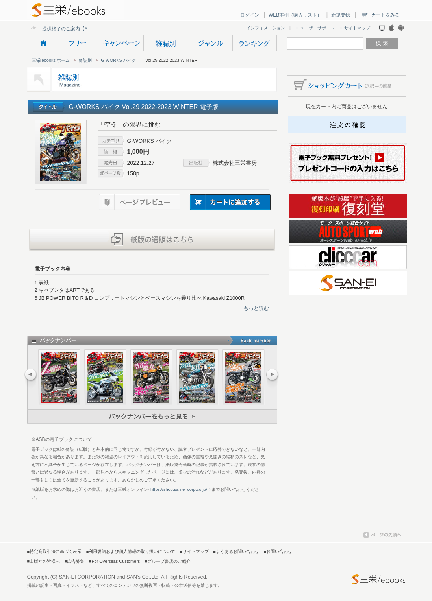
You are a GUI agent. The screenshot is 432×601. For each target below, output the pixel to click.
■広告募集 (75, 561)
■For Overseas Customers (114, 561)
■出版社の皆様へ (43, 561)
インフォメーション (265, 28)
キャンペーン (121, 43)
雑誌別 (165, 43)
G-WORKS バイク (118, 60)
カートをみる (385, 15)
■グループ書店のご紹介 (168, 561)
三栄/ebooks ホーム (51, 60)
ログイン (249, 15)
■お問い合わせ (278, 551)
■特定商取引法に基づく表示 (54, 551)
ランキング (254, 43)
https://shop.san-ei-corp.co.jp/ (178, 489)
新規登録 (340, 15)
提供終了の (54, 28)
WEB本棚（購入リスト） (295, 15)
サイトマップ (357, 28)
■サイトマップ (194, 551)
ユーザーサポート (317, 28)
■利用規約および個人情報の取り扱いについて (131, 551)
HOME (43, 43)
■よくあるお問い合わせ (236, 551)
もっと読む (256, 308)
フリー (77, 43)
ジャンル (210, 43)
